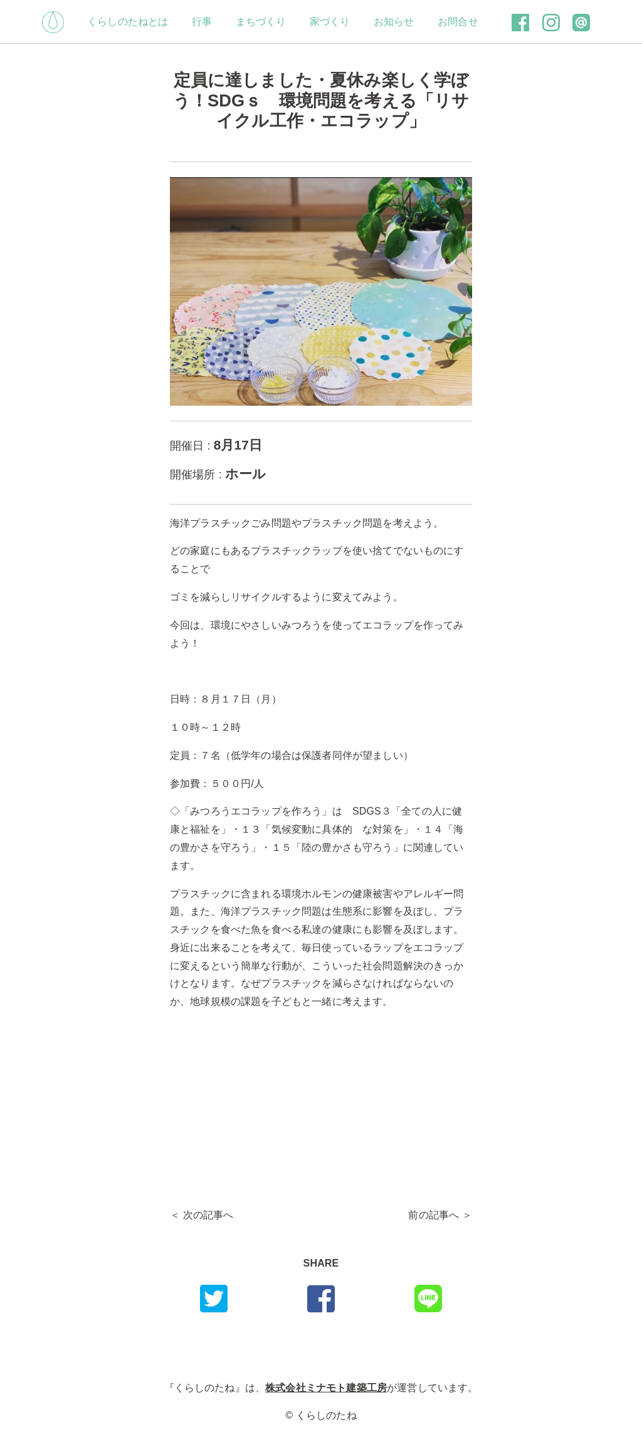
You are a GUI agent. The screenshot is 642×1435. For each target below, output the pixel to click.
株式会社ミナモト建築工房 (326, 1387)
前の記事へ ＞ (440, 1215)
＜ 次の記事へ (202, 1215)
